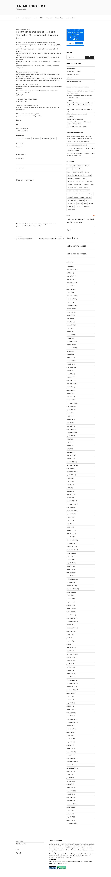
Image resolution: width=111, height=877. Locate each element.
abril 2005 (69, 699)
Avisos (69, 168)
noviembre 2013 (71, 396)
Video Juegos (71, 203)
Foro (36, 11)
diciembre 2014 (71, 374)
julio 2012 (69, 432)
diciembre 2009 (71, 533)
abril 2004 (69, 738)
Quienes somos (27, 11)
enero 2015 (70, 370)
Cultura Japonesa (87, 175)
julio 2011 (69, 471)
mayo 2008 (70, 595)
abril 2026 (69, 260)
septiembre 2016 (71, 341)
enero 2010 (70, 530)
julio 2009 (69, 549)
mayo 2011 (70, 478)
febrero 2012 (70, 449)
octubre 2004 (70, 719)
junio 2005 (70, 693)
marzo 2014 (70, 390)
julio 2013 (69, 406)
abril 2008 (69, 598)
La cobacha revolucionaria (74, 65)
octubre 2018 (70, 302)
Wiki (41, 11)
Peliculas (81, 193)
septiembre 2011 (71, 465)
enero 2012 (70, 452)
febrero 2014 (70, 393)
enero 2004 (70, 748)
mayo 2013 (70, 413)
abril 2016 (69, 348)
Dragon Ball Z (78, 178)
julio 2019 (69, 295)
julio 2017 (69, 322)
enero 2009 (70, 569)
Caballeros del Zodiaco (79, 168)
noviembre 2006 (71, 647)
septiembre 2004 (71, 722)
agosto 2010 (70, 507)
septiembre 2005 (71, 683)
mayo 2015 (70, 364)
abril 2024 (69, 266)
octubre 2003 (70, 758)
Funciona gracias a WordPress (24, 873)
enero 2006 (70, 670)
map (28, 22)
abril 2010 (69, 520)
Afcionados (73, 159)
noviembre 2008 (71, 576)
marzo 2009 (70, 563)
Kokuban (75, 184)
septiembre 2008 (71, 582)
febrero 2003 (70, 784)
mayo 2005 (70, 696)
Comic (84, 171)
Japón (69, 184)
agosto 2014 (70, 383)
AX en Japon (70, 110)
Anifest (87, 159)
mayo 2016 (70, 344)
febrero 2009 (70, 566)
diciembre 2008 (71, 572)
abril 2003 (69, 777)
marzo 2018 (70, 315)
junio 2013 (69, 409)
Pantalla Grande (71, 193)
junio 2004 (70, 732)
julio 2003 (69, 768)
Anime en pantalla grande (74, 165)
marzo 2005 (70, 703)
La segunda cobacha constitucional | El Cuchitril (80, 141)
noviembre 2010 (71, 497)
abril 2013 (69, 416)
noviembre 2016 (71, 334)
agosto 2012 (70, 429)
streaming (70, 200)
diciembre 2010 (71, 494)
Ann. (17, 118)
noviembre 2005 (71, 677)
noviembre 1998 (71, 817)
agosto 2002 (70, 800)
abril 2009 (69, 559)
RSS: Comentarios (21, 837)
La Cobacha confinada (73, 143)
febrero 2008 (70, 605)
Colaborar (49, 11)
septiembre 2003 (71, 761)
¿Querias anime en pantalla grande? (76, 120)
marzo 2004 (70, 742)
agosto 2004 (70, 725)
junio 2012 (69, 435)
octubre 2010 (70, 501)
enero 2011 (70, 491)
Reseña (79, 197)
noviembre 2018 (71, 299)
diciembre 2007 (71, 611)
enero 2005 (70, 709)
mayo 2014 (70, 387)
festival (80, 181)
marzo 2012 (70, 445)
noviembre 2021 (71, 276)
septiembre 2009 (71, 543)
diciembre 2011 (71, 455)
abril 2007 (69, 637)
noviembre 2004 (71, 716)
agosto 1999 (70, 813)
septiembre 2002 (71, 797)
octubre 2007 (70, 618)
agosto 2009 (70, 546)
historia (86, 181)
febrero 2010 (70, 527)
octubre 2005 (70, 680)
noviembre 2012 (71, 426)
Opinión (88, 190)
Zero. (69, 223)
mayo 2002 (70, 810)
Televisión (86, 200)
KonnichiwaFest (84, 184)
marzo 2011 (70, 484)
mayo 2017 (70, 325)
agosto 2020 (70, 282)
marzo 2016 (70, 351)
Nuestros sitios (71, 11)
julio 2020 (69, 286)
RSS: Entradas (20, 834)
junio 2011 (69, 475)
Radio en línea (71, 197)
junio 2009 (70, 553)
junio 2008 (70, 592)
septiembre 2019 (71, 292)
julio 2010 (69, 510)
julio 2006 (69, 657)
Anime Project (31, 6)
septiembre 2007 (71, 621)
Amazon (80, 159)
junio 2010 (69, 514)
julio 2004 (69, 729)
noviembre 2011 (71, 458)
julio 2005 (69, 690)
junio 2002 (69, 807)
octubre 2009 (70, 540)
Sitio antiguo (59, 11)
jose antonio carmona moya (74, 135)
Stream (91, 197)
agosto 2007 (70, 624)
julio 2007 (69, 628)
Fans (92, 178)
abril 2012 (69, 442)
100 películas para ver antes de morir (77, 107)
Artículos (86, 165)
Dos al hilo (69, 71)
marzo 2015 (70, 367)
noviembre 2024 (71, 263)
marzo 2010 (70, 523)
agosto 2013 (70, 403)
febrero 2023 (70, 269)
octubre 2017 (70, 318)
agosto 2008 (70, 585)
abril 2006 (69, 664)
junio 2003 (70, 771)
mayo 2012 (70, 439)
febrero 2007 (70, 641)
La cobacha (70, 187)
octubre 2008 (70, 579)
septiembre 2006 (71, 650)
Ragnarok (69, 138)
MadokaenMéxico (81, 187)
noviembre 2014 (71, 377)
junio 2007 (69, 631)
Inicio (17, 11)
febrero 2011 (70, 488)
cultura (78, 175)
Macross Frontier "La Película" (75, 113)
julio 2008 (69, 589)
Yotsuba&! (69, 93)
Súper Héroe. (72, 231)
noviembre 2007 (71, 615)
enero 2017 (70, 331)
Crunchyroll (70, 175)
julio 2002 (69, 804)
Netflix (82, 190)
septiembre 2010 (71, 504)
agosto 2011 (70, 468)
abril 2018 (69, 312)
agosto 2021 (70, 279)
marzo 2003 (70, 781)
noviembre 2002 (71, 794)
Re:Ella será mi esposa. (76, 239)
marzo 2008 (70, 602)
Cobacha (77, 171)
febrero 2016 (70, 354)
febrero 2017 (70, 328)
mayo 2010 (70, 517)
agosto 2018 (70, 305)
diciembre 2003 (71, 751)
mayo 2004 (70, 735)
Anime (69, 162)
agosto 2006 (70, 654)
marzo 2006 (70, 667)
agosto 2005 (70, 686)
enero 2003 (70, 787)
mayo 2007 (70, 634)
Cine (89, 168)
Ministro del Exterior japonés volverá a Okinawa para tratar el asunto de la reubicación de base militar (80, 98)
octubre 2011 (70, 462)
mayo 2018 (70, 308)
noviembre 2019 (71, 289)
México (69, 190)
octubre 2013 (70, 400)
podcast (88, 193)
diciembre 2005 (71, 673)
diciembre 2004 (71, 712)
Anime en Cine (77, 162)
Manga (21, 161)
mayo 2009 (70, 556)
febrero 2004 (70, 745)
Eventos (86, 178)
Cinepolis (69, 171)
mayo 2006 (70, 660)
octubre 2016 (70, 338)
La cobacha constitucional (74, 74)
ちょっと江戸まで (21, 124)
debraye (69, 178)
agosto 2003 (70, 764)
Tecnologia (78, 200)
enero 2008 (70, 608)
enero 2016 (70, 357)
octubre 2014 (70, 380)
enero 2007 (70, 644)
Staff (85, 197)
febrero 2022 (70, 273)
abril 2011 (69, 481)
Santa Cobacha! (71, 61)
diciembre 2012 (71, 422)
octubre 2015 (70, 361)
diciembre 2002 (71, 791)
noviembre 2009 (71, 537)
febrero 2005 (70, 706)
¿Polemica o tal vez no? (73, 68)
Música (76, 190)
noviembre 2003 (71, 755)
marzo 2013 (70, 419)
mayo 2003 (70, 774)
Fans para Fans (71, 181)
